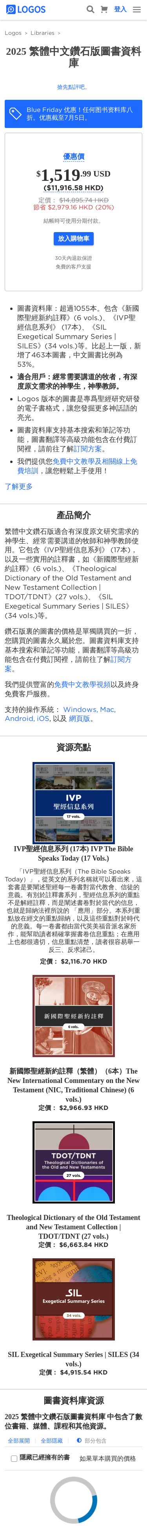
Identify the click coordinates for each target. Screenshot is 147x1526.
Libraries (42, 33)
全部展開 (19, 1440)
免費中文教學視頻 (82, 684)
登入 (120, 9)
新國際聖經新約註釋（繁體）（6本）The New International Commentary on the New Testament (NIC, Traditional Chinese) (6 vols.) (73, 1085)
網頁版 (79, 718)
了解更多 (19, 486)
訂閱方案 (88, 449)
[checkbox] (40, 1458)
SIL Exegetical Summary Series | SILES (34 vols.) (73, 1359)
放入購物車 (73, 238)
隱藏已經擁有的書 (45, 1457)
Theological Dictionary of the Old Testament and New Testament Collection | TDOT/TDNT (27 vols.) (73, 1227)
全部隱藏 (52, 1440)
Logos (13, 33)
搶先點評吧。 (73, 87)
